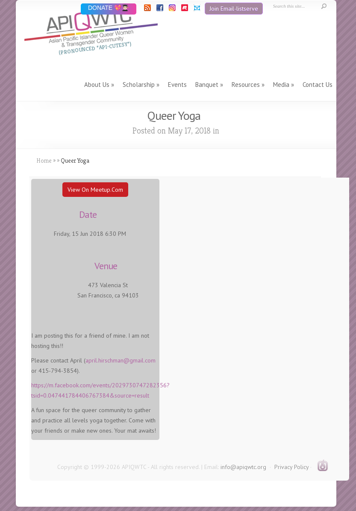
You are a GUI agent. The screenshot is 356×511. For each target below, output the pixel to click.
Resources (246, 84)
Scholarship (139, 84)
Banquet (206, 84)
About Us (96, 84)
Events (177, 84)
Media (281, 84)
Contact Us (317, 84)
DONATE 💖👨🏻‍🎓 (108, 8)
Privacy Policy (291, 467)
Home (44, 160)
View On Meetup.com (95, 189)
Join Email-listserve (233, 8)
